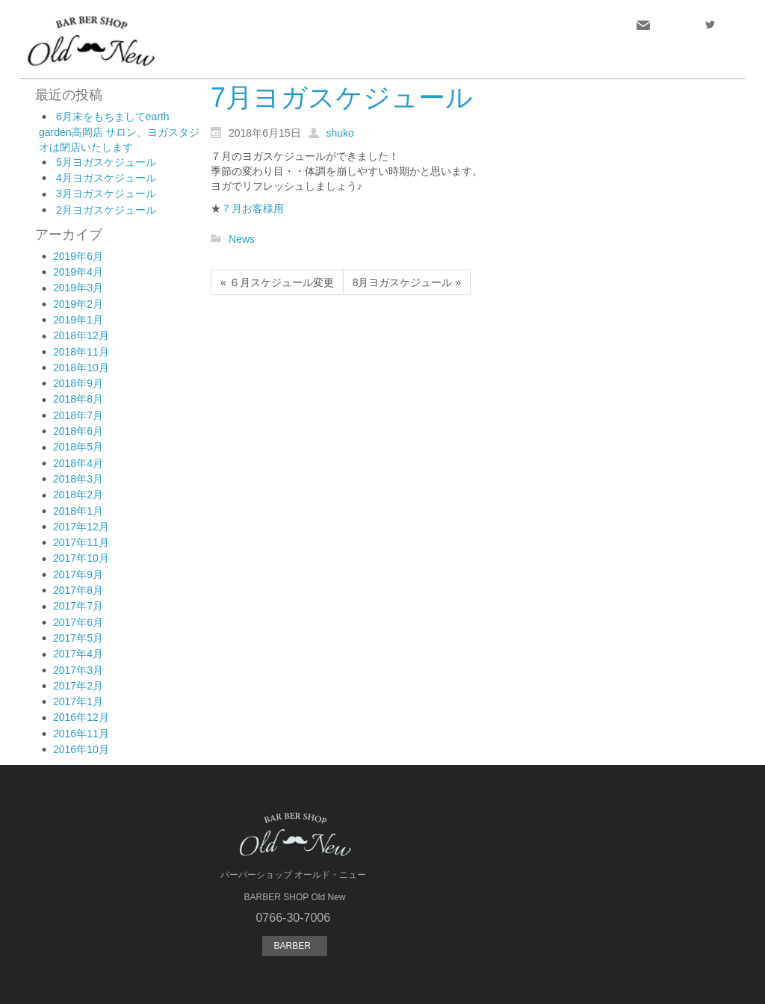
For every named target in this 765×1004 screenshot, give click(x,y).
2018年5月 (78, 447)
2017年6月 (78, 622)
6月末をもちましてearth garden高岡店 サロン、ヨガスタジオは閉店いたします (119, 132)
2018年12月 (81, 335)
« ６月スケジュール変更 (277, 282)
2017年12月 (81, 527)
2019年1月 (78, 320)
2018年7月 (78, 415)
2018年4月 (78, 463)
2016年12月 (81, 717)
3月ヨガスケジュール (106, 193)
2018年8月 (78, 399)
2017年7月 (78, 606)
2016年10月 (81, 749)
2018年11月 (81, 352)
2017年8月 (78, 590)
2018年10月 (81, 368)
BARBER (294, 946)
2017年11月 (81, 542)
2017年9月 (78, 574)
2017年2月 (78, 686)
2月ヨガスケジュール (106, 210)
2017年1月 (78, 701)
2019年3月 (78, 288)
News (242, 239)
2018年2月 (78, 495)
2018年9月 (78, 383)
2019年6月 (78, 256)
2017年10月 (81, 558)
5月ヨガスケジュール (106, 162)
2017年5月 (78, 638)
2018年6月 (78, 431)
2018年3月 (78, 479)
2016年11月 (81, 734)
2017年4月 (78, 654)
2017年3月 (78, 670)
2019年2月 (78, 304)
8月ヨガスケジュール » (407, 282)
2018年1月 (78, 511)
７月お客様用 (252, 208)
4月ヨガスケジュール (106, 178)
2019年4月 (78, 272)
